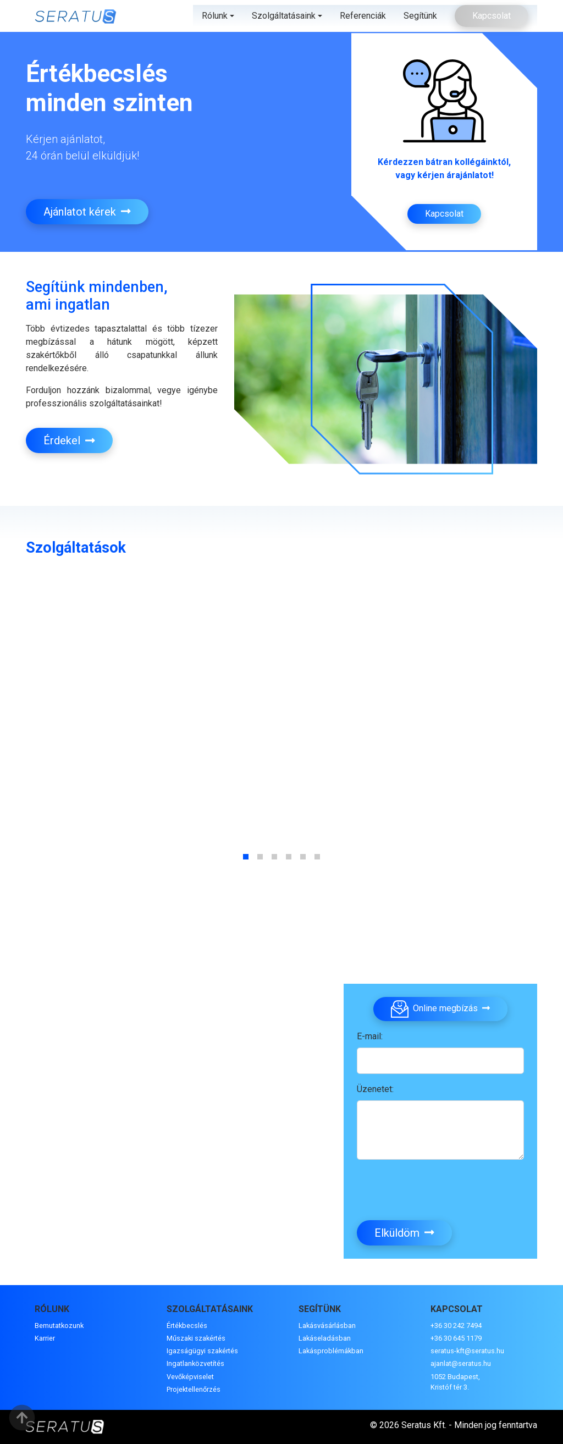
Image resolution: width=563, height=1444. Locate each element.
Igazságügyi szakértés (202, 1351)
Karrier (45, 1338)
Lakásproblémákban (331, 1351)
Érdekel (69, 440)
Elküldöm (404, 1232)
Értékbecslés (187, 1325)
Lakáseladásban (325, 1338)
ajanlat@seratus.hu (460, 1363)
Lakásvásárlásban (327, 1325)
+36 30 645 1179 (456, 1338)
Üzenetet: (375, 1089)
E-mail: (370, 1036)
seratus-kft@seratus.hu (467, 1351)
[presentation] (440, 1190)
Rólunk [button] (215, 15)
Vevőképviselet (190, 1377)
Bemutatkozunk (59, 1325)
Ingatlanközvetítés (195, 1363)
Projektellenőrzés (193, 1389)
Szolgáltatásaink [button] (284, 15)
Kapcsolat (491, 15)
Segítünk (420, 15)
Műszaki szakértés (196, 1338)
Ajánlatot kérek (87, 211)
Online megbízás (440, 1009)
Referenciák (363, 15)
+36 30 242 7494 (456, 1325)
